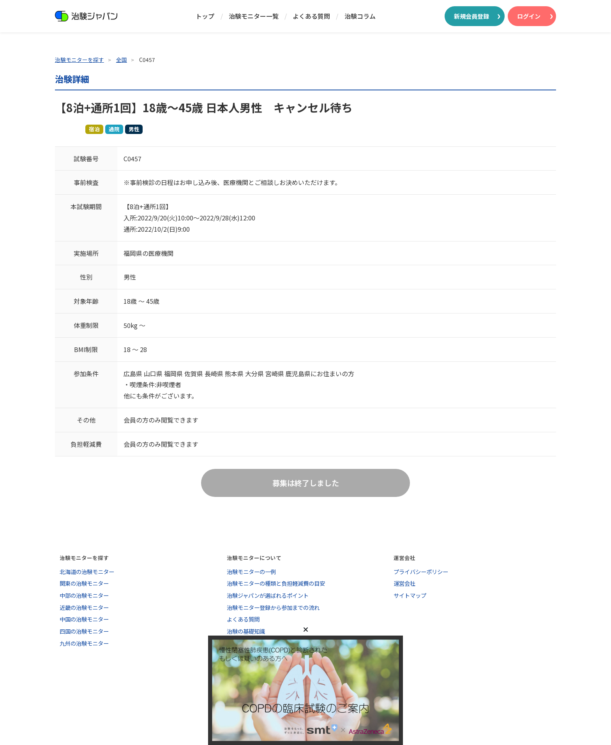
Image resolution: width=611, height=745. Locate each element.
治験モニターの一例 (251, 571)
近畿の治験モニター (84, 607)
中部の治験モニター (84, 595)
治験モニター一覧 (254, 16)
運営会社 (404, 583)
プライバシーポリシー (421, 571)
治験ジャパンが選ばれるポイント (268, 595)
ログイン (528, 16)
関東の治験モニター (84, 583)
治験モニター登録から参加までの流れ (273, 607)
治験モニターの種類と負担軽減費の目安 (276, 583)
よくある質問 (311, 16)
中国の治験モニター (84, 619)
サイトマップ (410, 595)
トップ (205, 16)
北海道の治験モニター (87, 571)
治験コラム (360, 16)
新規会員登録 (471, 16)
